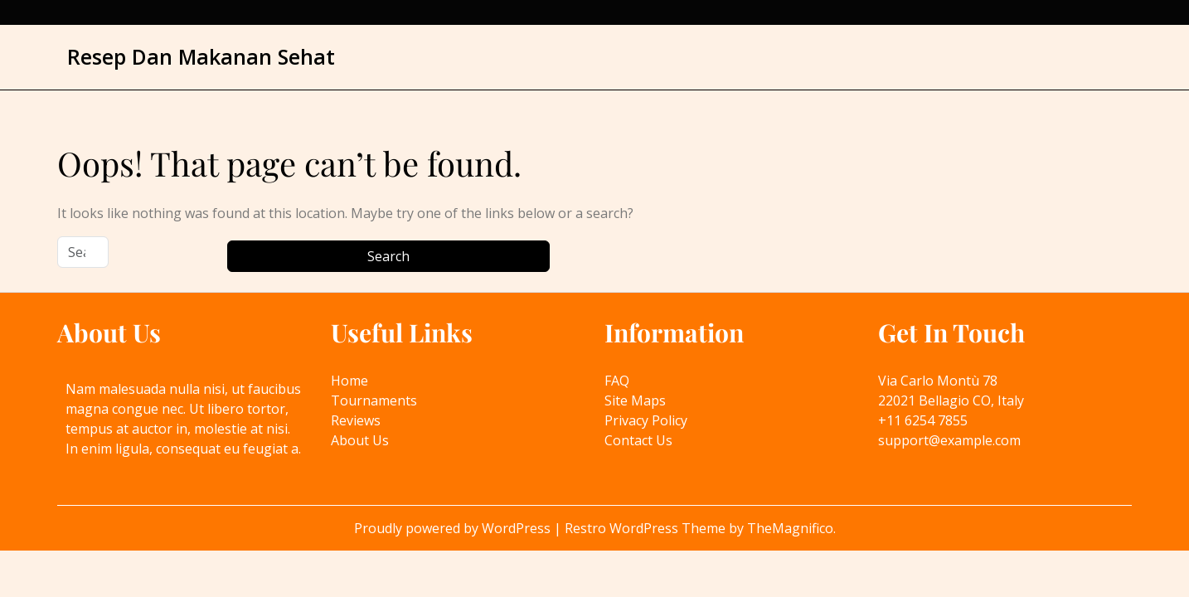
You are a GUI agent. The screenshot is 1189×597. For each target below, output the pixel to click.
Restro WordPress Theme (647, 528)
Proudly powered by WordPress (454, 528)
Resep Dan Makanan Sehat (201, 56)
